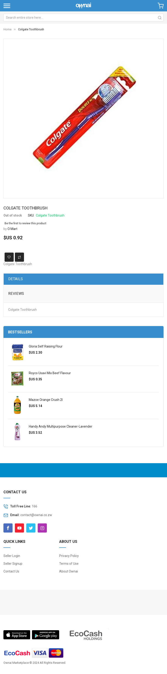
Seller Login (11, 556)
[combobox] (83, 17)
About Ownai (68, 571)
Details (15, 279)
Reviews (16, 293)
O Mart (12, 229)
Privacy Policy (69, 556)
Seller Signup (12, 563)
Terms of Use (69, 563)
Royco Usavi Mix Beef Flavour (50, 373)
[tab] (83, 279)
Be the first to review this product (25, 223)
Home (7, 29)
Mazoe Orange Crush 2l (46, 400)
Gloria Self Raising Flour (46, 346)
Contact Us (11, 571)
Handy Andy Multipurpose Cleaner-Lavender (60, 426)
